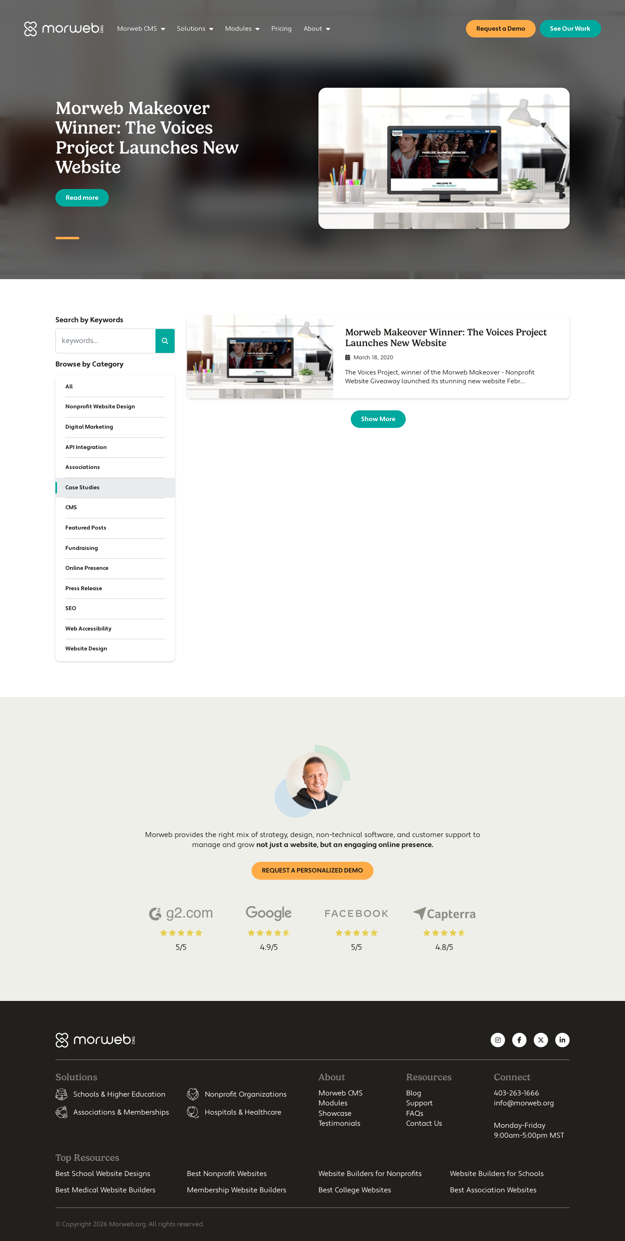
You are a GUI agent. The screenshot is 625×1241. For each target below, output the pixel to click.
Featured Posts (85, 528)
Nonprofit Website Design (100, 406)
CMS (71, 507)
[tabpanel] (312, 158)
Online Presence (86, 568)
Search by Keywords (89, 320)
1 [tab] (67, 238)
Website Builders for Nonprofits (370, 1173)
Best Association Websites (493, 1190)
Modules (333, 1103)
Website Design (86, 648)
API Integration (86, 447)
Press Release (83, 588)
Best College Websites (354, 1190)
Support (419, 1103)
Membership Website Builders (236, 1190)
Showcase (335, 1113)
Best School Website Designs (102, 1173)
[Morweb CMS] (64, 29)
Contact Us (424, 1123)
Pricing (282, 29)
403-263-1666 (516, 1093)
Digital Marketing (89, 427)
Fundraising (81, 548)
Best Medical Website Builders (105, 1190)
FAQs (414, 1113)
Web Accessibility (88, 628)
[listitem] (115, 1094)
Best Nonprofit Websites (227, 1173)
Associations (82, 467)
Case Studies (82, 487)
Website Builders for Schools (497, 1173)
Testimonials (339, 1123)
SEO (70, 608)
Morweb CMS (340, 1093)
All (69, 386)
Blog (413, 1093)
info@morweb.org (524, 1103)
